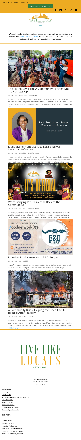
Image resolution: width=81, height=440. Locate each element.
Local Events (6, 395)
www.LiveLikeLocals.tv (29, 36)
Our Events (5, 392)
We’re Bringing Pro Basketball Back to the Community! (34, 203)
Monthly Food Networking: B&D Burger (33, 257)
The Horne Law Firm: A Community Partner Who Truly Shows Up (38, 90)
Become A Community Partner (12, 431)
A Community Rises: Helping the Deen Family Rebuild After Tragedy (36, 311)
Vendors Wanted (7, 400)
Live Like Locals (33, 153)
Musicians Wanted (8, 405)
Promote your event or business (17, 2)
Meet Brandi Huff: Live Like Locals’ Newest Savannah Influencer (34, 148)
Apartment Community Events (12, 429)
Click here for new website (40, 6)
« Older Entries (13, 328)
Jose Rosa (13, 95)
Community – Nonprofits (10, 410)
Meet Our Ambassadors (10, 426)
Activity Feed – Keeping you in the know (15, 397)
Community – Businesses (10, 407)
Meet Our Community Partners (12, 434)
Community (33, 95)
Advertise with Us (8, 423)
